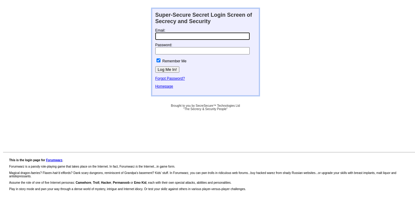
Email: (160, 30)
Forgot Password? (170, 78)
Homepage (164, 86)
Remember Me (174, 61)
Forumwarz (54, 160)
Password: (163, 45)
